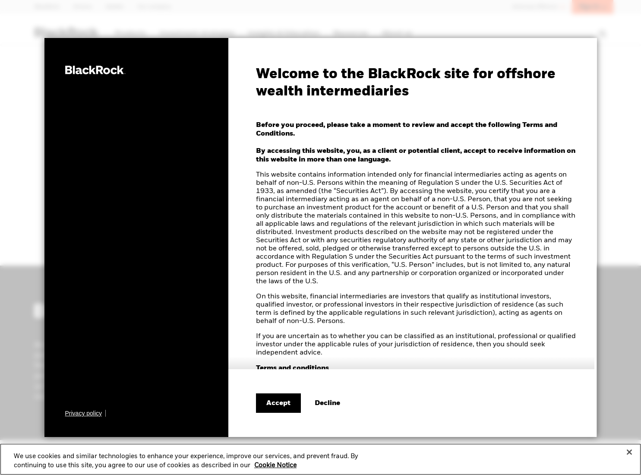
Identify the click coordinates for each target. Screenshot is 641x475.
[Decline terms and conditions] (327, 403)
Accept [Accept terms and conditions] (278, 403)
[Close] (629, 455)
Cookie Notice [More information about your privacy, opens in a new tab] (275, 469)
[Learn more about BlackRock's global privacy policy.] (85, 413)
